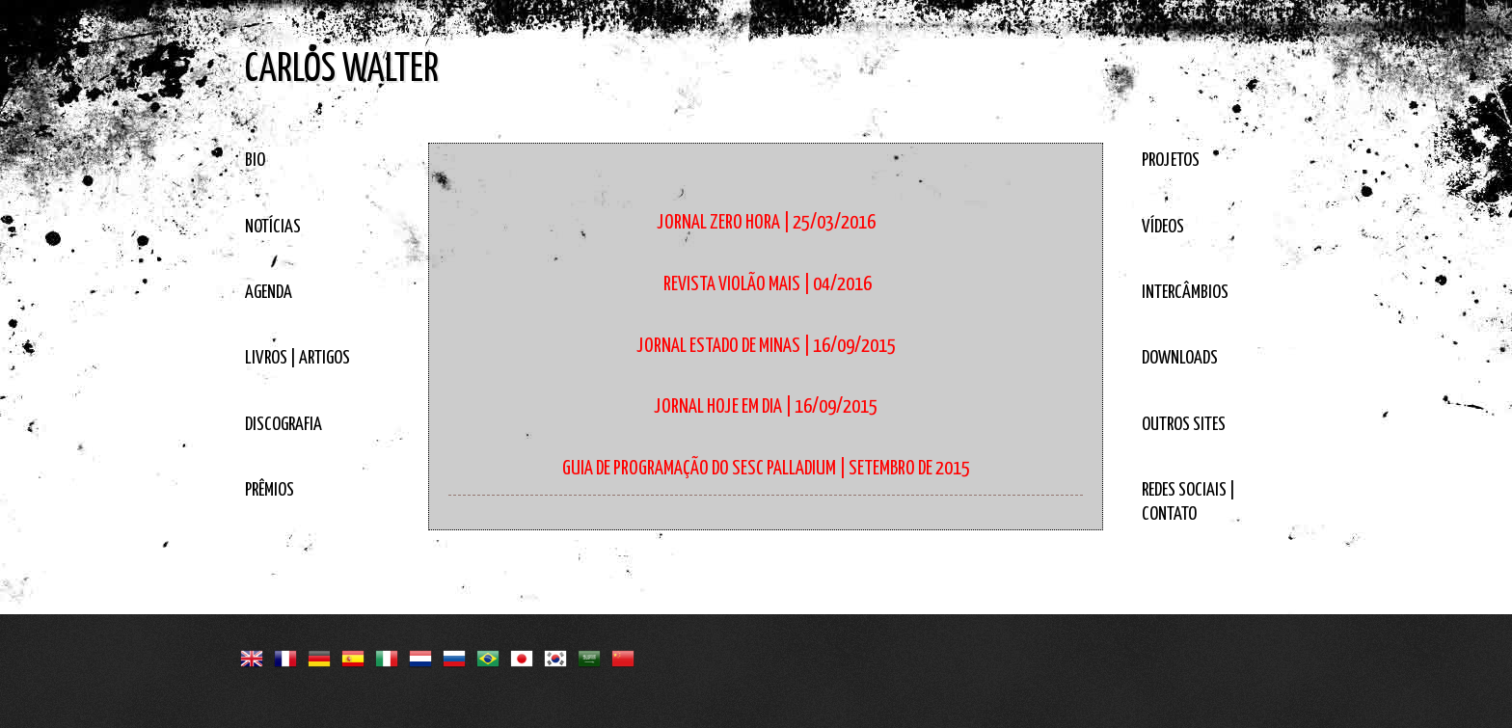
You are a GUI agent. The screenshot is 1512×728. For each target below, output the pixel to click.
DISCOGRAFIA (283, 425)
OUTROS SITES (1184, 425)
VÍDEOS (1163, 227)
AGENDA (268, 292)
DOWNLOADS (1180, 358)
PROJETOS (1171, 160)
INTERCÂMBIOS (1185, 292)
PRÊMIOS (269, 490)
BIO (255, 160)
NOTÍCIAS (273, 227)
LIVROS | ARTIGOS (297, 358)
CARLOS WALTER (342, 70)
